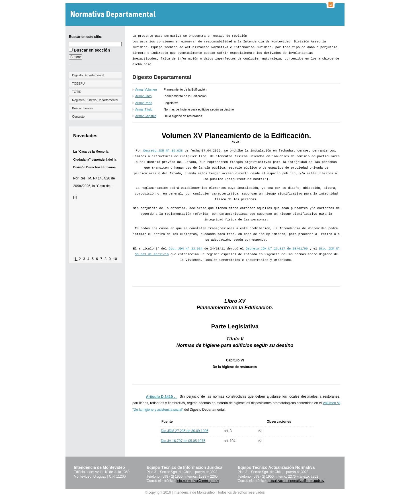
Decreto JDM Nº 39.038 (163, 150)
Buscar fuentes (82, 108)
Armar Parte (143, 103)
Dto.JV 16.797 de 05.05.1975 (183, 441)
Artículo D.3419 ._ (161, 396)
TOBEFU (78, 83)
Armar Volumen (146, 89)
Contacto (78, 116)
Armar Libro (143, 96)
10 (115, 259)
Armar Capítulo (145, 116)
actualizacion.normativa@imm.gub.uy (296, 481)
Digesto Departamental (88, 75)
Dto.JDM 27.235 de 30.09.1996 (184, 431)
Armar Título (143, 109)
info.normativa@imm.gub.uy (198, 481)
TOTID (76, 91)
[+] (75, 197)
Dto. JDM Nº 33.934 (185, 248)
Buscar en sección (92, 50)
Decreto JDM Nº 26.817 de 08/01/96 (277, 248)
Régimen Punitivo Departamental (95, 100)
